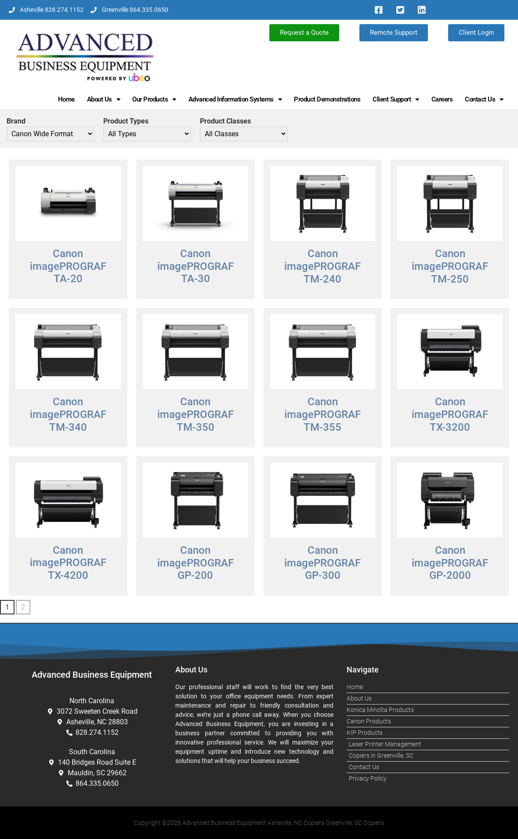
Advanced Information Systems (235, 99)
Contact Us (484, 99)
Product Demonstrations (327, 99)
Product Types (126, 121)
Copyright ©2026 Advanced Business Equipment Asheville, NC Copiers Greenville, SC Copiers (259, 822)
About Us (103, 99)
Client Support (396, 99)
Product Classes (225, 121)
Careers (442, 99)
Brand (16, 121)
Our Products (154, 99)
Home (66, 99)
